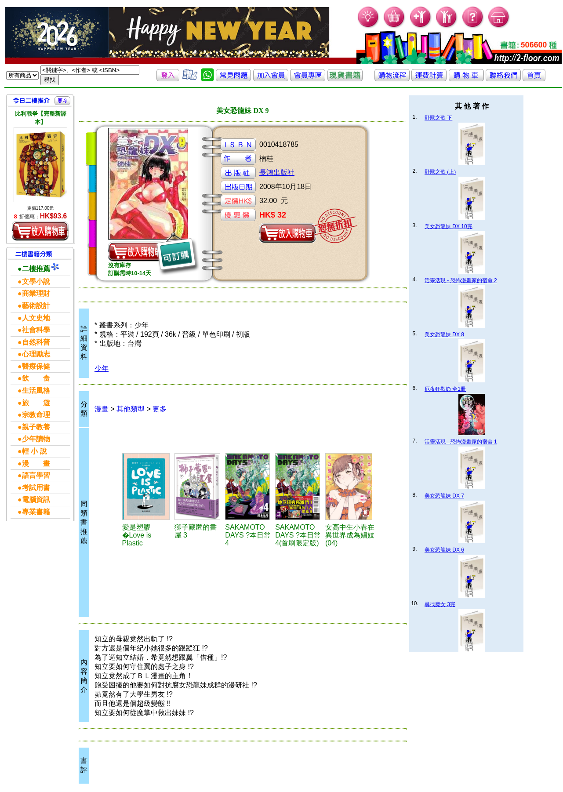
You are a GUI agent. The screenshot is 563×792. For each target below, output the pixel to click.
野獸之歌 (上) (440, 172)
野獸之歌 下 (438, 118)
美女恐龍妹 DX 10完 (448, 226)
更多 (160, 409)
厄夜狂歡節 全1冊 (445, 389)
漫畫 (101, 409)
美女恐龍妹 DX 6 (444, 550)
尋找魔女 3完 (440, 604)
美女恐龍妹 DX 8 (444, 334)
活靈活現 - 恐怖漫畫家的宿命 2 (461, 280)
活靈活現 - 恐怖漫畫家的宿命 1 (461, 442)
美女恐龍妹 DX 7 (444, 496)
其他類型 (130, 409)
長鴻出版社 (276, 172)
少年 (101, 368)
